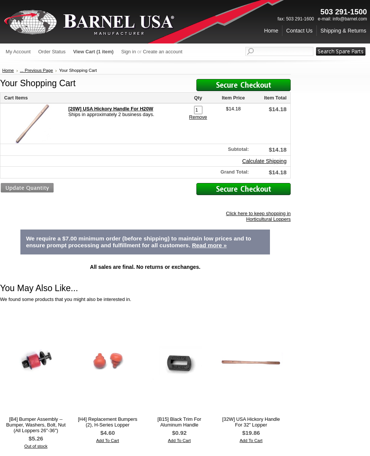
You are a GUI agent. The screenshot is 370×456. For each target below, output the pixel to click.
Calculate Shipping (264, 161)
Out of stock (35, 446)
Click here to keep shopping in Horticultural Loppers (258, 216)
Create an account (163, 51)
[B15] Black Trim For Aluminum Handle (179, 422)
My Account (18, 51)
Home (8, 70)
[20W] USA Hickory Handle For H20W (110, 109)
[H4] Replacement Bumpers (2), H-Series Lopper (107, 422)
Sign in (128, 51)
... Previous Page (36, 70)
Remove (198, 117)
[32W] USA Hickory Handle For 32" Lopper (251, 422)
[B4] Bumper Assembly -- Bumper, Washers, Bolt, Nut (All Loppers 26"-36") (35, 424)
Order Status (52, 51)
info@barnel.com (350, 19)
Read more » (209, 245)
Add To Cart (107, 440)
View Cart (93, 51)
